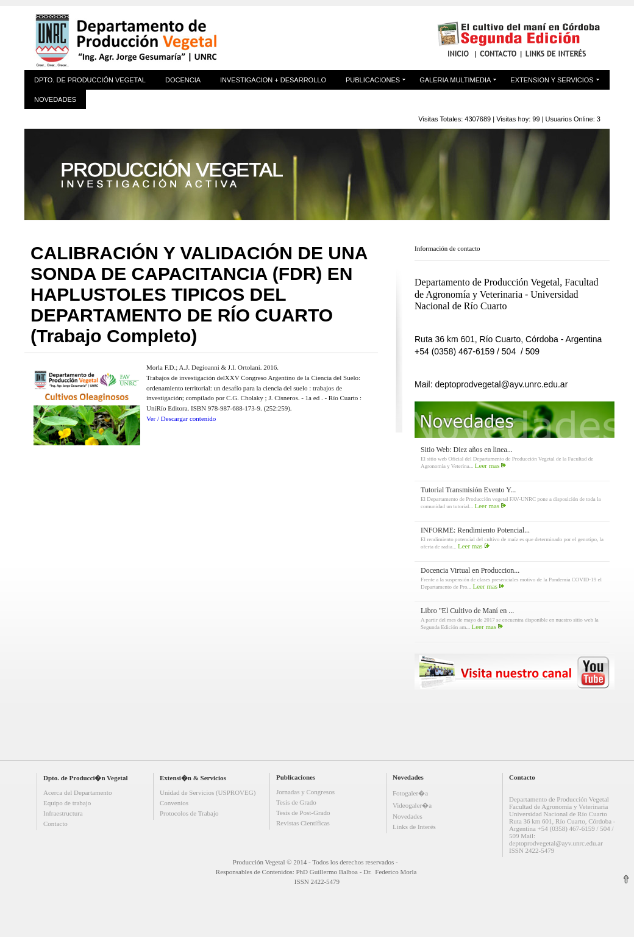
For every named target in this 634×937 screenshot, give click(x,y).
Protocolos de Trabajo (189, 813)
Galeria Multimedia (455, 80)
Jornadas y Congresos (305, 791)
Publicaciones (373, 80)
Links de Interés (414, 826)
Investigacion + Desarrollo (273, 80)
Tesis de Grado (296, 802)
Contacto (55, 823)
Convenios (174, 802)
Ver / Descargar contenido (181, 418)
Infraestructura (63, 813)
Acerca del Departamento (77, 792)
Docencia (183, 80)
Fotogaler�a (410, 793)
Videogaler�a (412, 805)
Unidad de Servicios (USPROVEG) (207, 792)
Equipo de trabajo (67, 802)
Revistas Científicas (303, 823)
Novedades (55, 99)
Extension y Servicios (551, 80)
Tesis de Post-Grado (303, 812)
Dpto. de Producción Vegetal (90, 80)
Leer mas (487, 465)
